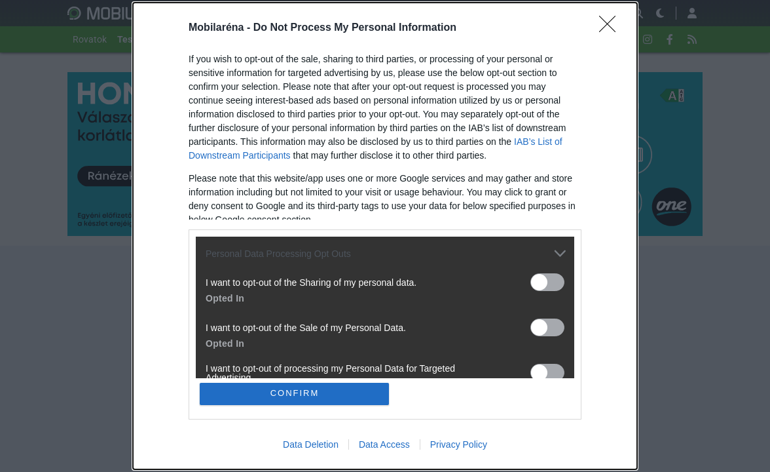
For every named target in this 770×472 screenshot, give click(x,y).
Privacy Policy (458, 444)
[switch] (547, 282)
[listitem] (385, 253)
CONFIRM (295, 394)
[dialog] (385, 236)
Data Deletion (311, 444)
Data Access (384, 444)
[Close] (611, 28)
